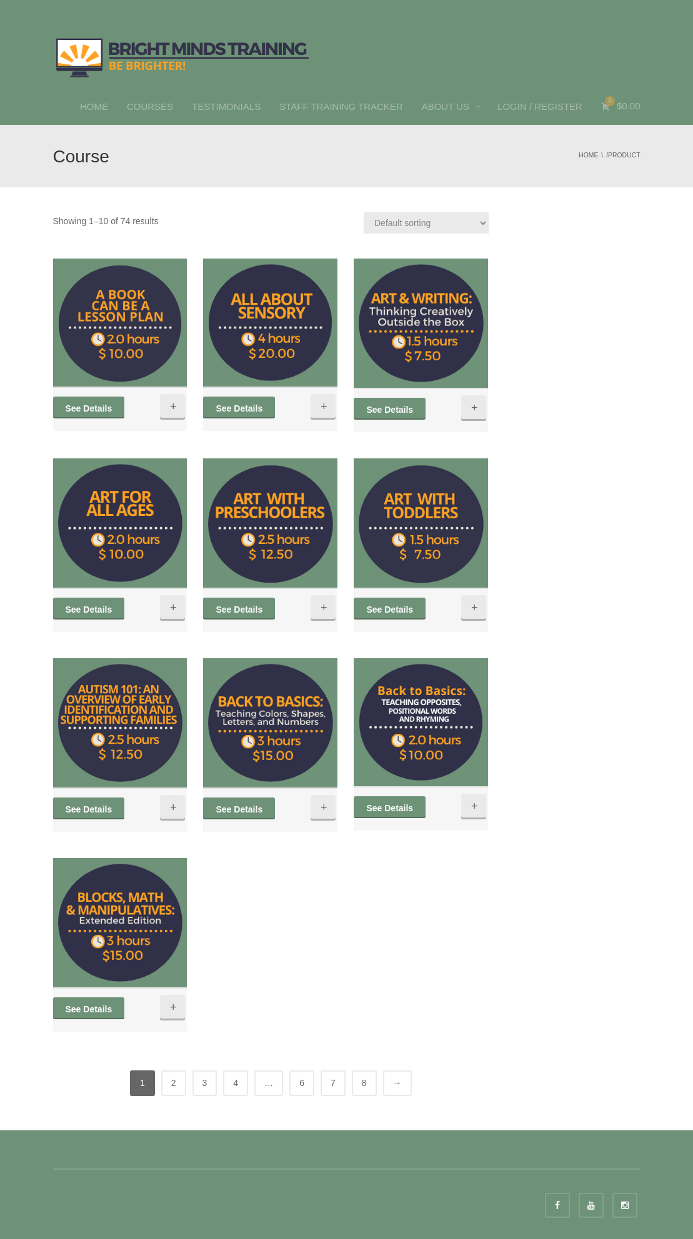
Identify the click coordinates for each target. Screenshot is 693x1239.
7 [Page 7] (333, 1083)
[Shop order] (426, 223)
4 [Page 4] (235, 1083)
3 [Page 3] (204, 1083)
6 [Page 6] (301, 1083)
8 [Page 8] (364, 1083)
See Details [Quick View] (89, 408)
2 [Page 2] (173, 1083)
